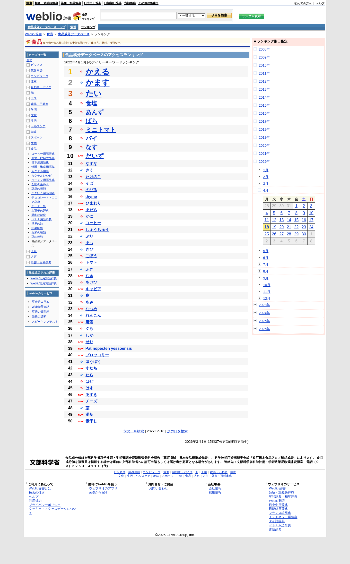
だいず (95, 156)
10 (311, 213)
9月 (265, 278)
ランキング (88, 27)
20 (281, 227)
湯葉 (89, 414)
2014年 (264, 97)
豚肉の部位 (38, 215)
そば (89, 183)
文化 (34, 115)
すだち (91, 368)
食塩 (91, 103)
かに (89, 216)
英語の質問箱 (40, 311)
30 (304, 234)
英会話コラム (40, 301)
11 (266, 220)
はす (89, 388)
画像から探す (98, 492)
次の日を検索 (177, 431)
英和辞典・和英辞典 (283, 496)
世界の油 (37, 223)
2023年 (264, 305)
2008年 (264, 49)
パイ (92, 138)
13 (281, 220)
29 (296, 234)
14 (289, 220)
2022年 (264, 161)
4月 (265, 190)
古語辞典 (130, 3)
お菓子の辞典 (40, 210)
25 (266, 234)
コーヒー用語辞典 (43, 153)
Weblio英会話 (40, 306)
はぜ (89, 381)
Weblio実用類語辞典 (44, 278)
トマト (91, 262)
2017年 (264, 121)
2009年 (264, 57)
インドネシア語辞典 (283, 517)
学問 (34, 109)
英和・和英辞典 (71, 3)
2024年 (264, 313)
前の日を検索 (133, 431)
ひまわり (93, 203)
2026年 (264, 329)
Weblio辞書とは (40, 488)
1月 (265, 170)
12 (274, 220)
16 (304, 220)
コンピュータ (39, 76)
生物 (34, 143)
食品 (50, 34)
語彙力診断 (39, 316)
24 (311, 227)
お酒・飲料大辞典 (43, 158)
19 (274, 227)
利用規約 (35, 501)
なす (92, 147)
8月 (265, 271)
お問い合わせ (158, 488)
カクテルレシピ (41, 175)
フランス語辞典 (280, 513)
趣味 (34, 132)
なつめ (91, 309)
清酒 (89, 322)
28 (289, 234)
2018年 (264, 129)
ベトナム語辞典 (280, 525)
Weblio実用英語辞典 (44, 283)
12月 (266, 298)
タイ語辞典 (277, 521)
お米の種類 (38, 232)
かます (98, 82)
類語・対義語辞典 (46, 3)
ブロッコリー (97, 355)
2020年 (264, 145)
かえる (98, 71)
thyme (91, 197)
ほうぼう (93, 361)
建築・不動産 (39, 104)
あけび (91, 282)
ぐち (89, 328)
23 (304, 227)
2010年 (264, 65)
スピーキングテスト (45, 321)
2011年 (264, 73)
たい (94, 93)
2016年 (264, 113)
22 (296, 227)
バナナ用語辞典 (41, 219)
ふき (89, 269)
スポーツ (37, 137)
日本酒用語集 (40, 162)
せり (89, 342)
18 (266, 227)
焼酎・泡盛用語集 (43, 167)
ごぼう (91, 256)
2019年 (264, 137)
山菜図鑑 (37, 228)
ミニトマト (101, 129)
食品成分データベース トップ (46, 27)
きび (89, 249)
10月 (266, 285)
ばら (92, 121)
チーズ (91, 401)
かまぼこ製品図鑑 (43, 193)
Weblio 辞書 (33, 34)
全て (29, 60)
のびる (91, 190)
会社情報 (215, 488)
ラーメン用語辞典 (43, 180)
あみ (89, 302)
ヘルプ (320, 3)
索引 (73, 27)
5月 (265, 251)
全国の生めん (40, 184)
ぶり (89, 236)
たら (89, 375)
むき (89, 276)
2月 (265, 177)
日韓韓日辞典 (113, 3)
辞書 (29, 3)
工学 (34, 98)
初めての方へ (303, 3)
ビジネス (37, 65)
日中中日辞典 (92, 3)
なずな (91, 164)
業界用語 (37, 70)
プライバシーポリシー (45, 505)
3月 (265, 184)
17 (311, 220)
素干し (91, 421)
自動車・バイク (41, 87)
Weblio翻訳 (277, 501)
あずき (91, 395)
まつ (89, 243)
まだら (91, 210)
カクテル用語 (40, 171)
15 (296, 220)
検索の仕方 (37, 492)
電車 (34, 81)
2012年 (264, 81)
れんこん (93, 315)
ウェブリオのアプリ (103, 488)
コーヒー (93, 223)
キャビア (93, 289)
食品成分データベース (73, 34)
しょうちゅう (97, 230)
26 (274, 234)
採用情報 (215, 492)
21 (289, 227)
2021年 (264, 153)
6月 (265, 258)
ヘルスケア (38, 126)
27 (281, 234)
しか (89, 335)
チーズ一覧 (38, 206)
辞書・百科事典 (41, 262)
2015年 (264, 105)
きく (89, 170)
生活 (34, 120)
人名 (34, 251)
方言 (34, 256)
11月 (266, 292)
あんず (95, 112)
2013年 (264, 89)
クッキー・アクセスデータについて (52, 511)
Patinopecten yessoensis (109, 348)
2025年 (264, 321)
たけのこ (93, 177)
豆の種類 (37, 237)
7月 (265, 264)
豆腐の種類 (38, 188)
